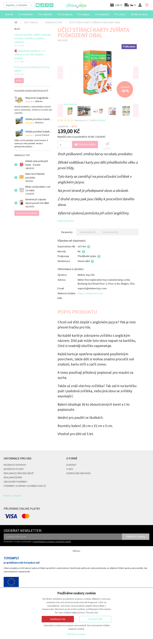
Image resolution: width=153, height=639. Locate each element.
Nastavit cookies (76, 634)
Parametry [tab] (67, 232)
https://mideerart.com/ (90, 293)
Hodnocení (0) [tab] (110, 232)
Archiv (19, 80)
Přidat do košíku (85, 144)
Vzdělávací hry (53, 22)
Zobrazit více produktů (26, 213)
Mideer (102, 120)
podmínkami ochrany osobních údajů (52, 541)
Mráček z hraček (12, 495)
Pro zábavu (31, 22)
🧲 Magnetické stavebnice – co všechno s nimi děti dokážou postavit (29, 54)
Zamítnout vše (57, 619)
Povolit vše (95, 619)
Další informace (66, 220)
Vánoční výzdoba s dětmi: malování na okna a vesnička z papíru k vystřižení (32, 38)
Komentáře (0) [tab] (87, 232)
